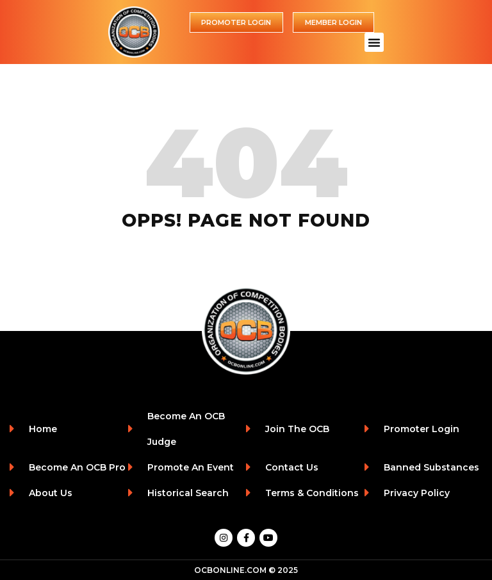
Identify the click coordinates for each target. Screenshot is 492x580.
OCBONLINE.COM (230, 570)
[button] (374, 42)
